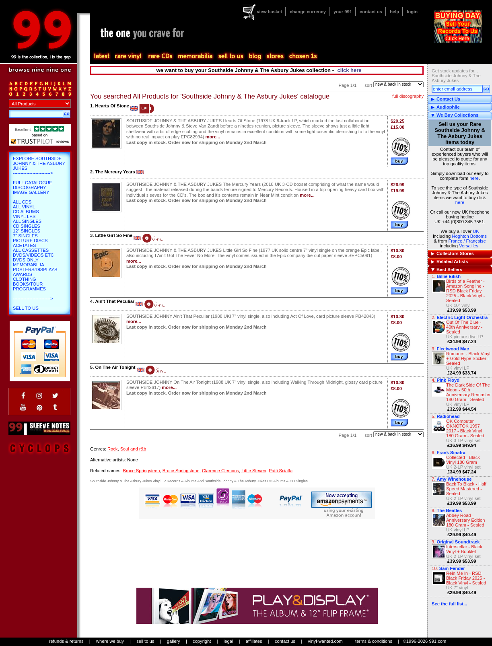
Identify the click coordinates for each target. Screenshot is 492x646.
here (473, 178)
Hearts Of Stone (112, 105)
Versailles (468, 245)
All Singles (27, 221)
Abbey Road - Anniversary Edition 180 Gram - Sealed (465, 520)
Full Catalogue (32, 182)
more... (213, 136)
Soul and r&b (133, 448)
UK (476, 231)
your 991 (342, 11)
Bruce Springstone (181, 470)
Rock (112, 448)
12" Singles (26, 230)
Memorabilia (28, 264)
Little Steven (253, 470)
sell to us (145, 641)
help (394, 11)
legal (228, 641)
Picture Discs (30, 240)
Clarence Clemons (220, 470)
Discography (29, 187)
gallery (173, 641)
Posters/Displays (35, 269)
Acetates (24, 245)
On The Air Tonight (115, 367)
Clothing (24, 279)
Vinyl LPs (24, 216)
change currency (308, 11)
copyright (202, 641)
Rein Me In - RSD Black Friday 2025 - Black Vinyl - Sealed (466, 578)
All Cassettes (31, 250)
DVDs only (26, 259)
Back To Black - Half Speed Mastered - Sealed (466, 488)
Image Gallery (31, 192)
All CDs (22, 202)
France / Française (467, 241)
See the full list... (449, 603)
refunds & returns (66, 641)
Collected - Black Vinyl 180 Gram (463, 460)
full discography (408, 96)
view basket (269, 11)
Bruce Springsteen (141, 470)
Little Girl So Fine (113, 235)
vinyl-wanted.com (325, 641)
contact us (371, 11)
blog (255, 56)
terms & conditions (373, 641)
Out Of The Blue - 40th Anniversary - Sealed (464, 327)
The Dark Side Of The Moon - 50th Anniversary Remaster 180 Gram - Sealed (468, 392)
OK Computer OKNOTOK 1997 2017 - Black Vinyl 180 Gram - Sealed (465, 428)
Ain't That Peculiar (114, 301)
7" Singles (25, 235)
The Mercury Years (115, 171)
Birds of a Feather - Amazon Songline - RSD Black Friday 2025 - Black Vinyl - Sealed (465, 291)
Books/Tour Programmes (29, 286)
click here (350, 70)
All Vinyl (24, 206)
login (412, 11)
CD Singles (26, 226)
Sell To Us (26, 308)
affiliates (254, 641)
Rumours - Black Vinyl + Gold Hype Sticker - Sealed (468, 358)
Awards (22, 274)
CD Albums (26, 211)
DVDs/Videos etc (33, 255)
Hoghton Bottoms (469, 236)
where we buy (110, 641)
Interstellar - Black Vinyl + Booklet (464, 549)
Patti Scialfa (280, 470)
